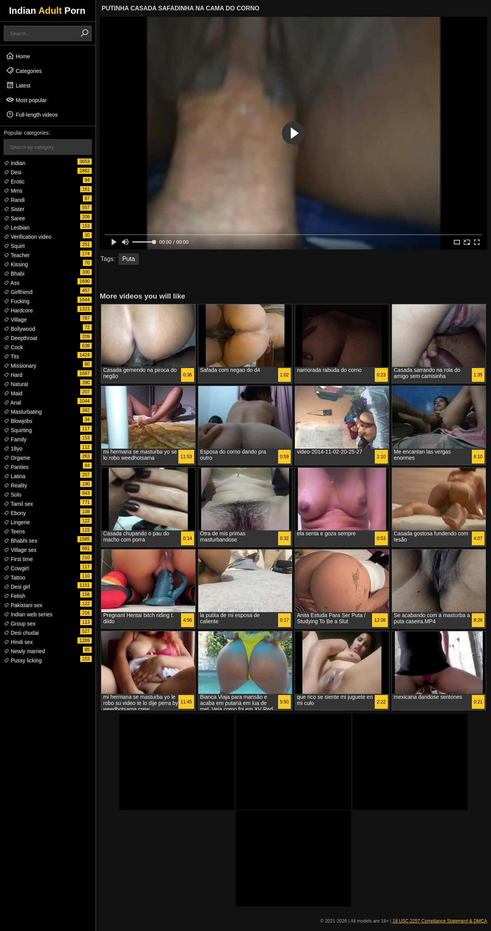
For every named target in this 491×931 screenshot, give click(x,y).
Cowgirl (16, 568)
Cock (13, 347)
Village (15, 320)
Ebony (15, 513)
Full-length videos (32, 114)
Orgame (17, 458)
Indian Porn (47, 10)
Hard (13, 375)
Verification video (27, 237)
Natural (16, 384)
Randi (14, 200)
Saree (14, 218)
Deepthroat (20, 338)
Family (15, 439)
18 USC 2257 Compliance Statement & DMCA (439, 921)
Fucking (17, 301)
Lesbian (17, 227)
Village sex (20, 550)
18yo (13, 449)
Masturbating (23, 412)
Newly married (24, 651)
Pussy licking (23, 660)
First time (18, 559)
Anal (12, 402)
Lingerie (17, 522)
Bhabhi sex (20, 541)
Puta (128, 259)
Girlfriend (18, 292)
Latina (14, 476)
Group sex (19, 624)
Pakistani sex (23, 605)
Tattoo (14, 577)
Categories (24, 70)
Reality (15, 485)
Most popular (26, 100)
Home (18, 56)
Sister (14, 209)
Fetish (14, 596)
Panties (16, 467)
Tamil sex (18, 504)
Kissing (16, 264)
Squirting (18, 430)
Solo (12, 495)
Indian (14, 163)
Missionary (20, 366)
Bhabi (14, 274)
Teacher (17, 255)
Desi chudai (21, 633)
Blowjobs (18, 421)
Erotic (14, 181)
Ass (11, 283)
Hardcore (18, 310)
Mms (13, 191)
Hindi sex (18, 642)
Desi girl (17, 587)
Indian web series (28, 614)
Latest (18, 85)
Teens (14, 531)
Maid (13, 393)
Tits (11, 356)
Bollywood (19, 329)
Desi (12, 172)
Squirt (14, 246)
